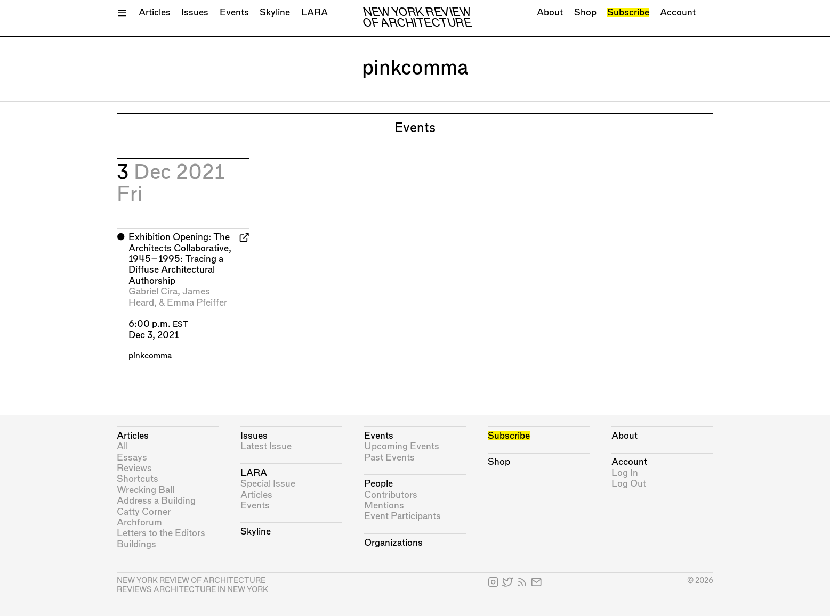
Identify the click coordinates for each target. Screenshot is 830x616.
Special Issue (267, 483)
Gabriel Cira (153, 291)
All (122, 446)
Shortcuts (137, 478)
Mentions (384, 505)
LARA (314, 12)
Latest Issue (266, 446)
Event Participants (402, 516)
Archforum (139, 522)
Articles (155, 12)
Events (234, 12)
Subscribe (628, 12)
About (550, 12)
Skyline (275, 12)
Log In (624, 473)
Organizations (393, 542)
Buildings (136, 544)
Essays (132, 457)
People (378, 483)
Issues (194, 12)
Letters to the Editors (161, 533)
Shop (585, 12)
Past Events (389, 457)
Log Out (628, 483)
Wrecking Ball (145, 490)
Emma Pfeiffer (197, 302)
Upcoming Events (401, 446)
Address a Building (156, 500)
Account (678, 12)
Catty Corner (144, 511)
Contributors (390, 494)
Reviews (134, 468)
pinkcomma (150, 356)
